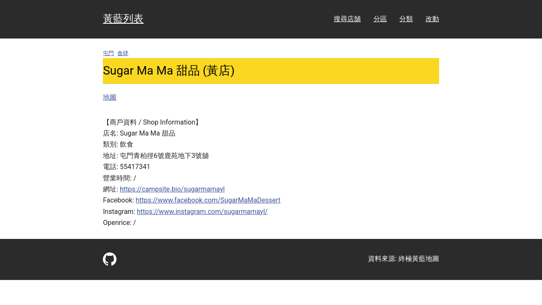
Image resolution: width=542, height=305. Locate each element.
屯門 (108, 53)
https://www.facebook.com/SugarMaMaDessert (208, 200)
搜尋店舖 (347, 19)
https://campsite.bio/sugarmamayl (172, 189)
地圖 (109, 97)
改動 (432, 19)
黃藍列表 (123, 19)
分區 (380, 19)
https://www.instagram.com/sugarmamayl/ (202, 212)
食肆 (122, 53)
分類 (406, 19)
